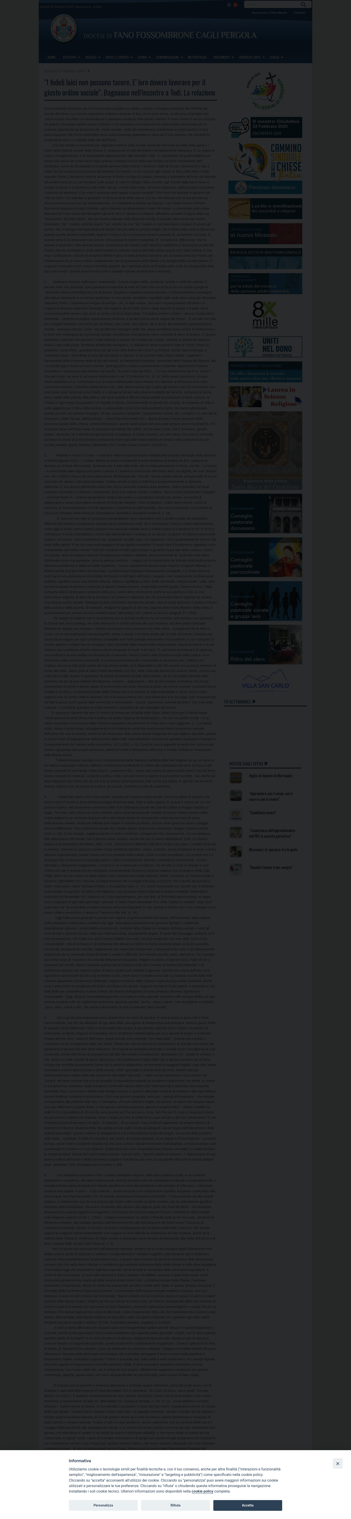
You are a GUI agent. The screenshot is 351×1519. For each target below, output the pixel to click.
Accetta (247, 1505)
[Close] (338, 1463)
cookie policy (202, 1491)
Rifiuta (175, 1505)
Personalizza (103, 1505)
